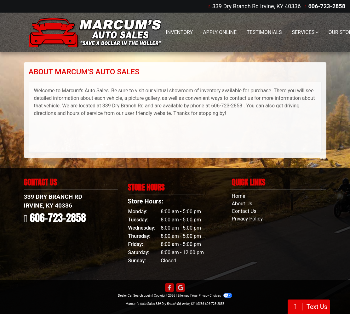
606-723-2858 (326, 6)
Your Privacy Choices (212, 295)
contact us (241, 98)
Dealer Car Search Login (135, 295)
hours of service (85, 113)
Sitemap (183, 295)
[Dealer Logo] (95, 32)
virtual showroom (173, 91)
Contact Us (244, 211)
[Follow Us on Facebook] (169, 288)
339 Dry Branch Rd (123, 106)
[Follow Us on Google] (180, 288)
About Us (242, 204)
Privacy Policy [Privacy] (247, 219)
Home (238, 196)
